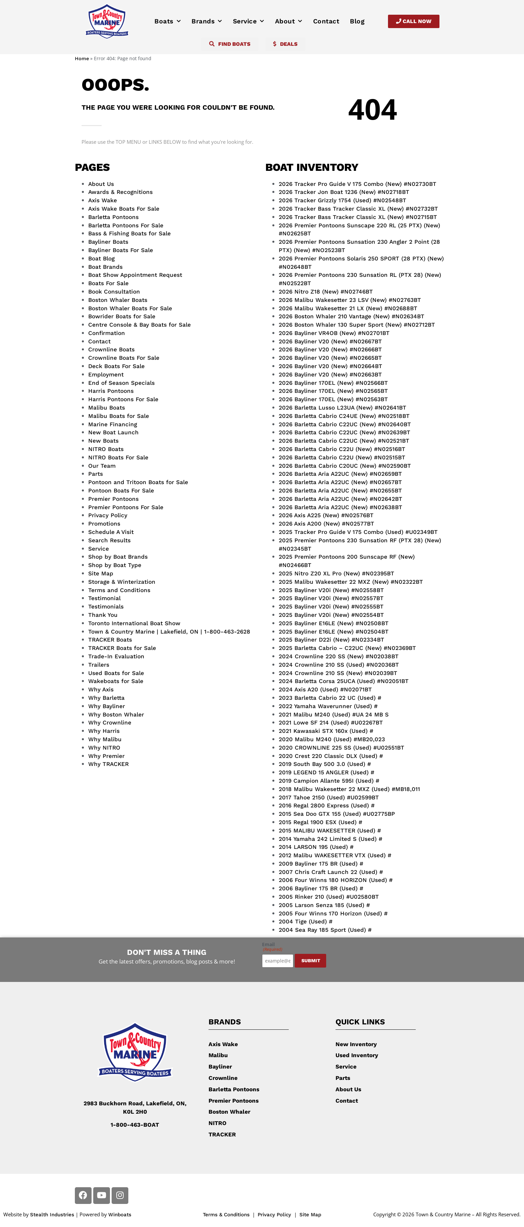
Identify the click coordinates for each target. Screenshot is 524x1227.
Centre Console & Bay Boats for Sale (139, 324)
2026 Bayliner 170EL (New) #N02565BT (333, 390)
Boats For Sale (108, 283)
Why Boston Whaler (116, 714)
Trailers (98, 664)
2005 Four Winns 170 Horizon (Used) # (333, 913)
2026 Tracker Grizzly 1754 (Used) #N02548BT (342, 200)
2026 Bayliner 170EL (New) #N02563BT (333, 399)
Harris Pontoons (111, 390)
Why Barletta (106, 697)
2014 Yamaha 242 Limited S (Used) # (330, 838)
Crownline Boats (111, 349)
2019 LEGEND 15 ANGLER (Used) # (326, 772)
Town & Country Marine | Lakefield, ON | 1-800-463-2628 (169, 631)
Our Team (102, 465)
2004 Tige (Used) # (306, 921)
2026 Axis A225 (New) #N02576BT (326, 515)
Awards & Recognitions (120, 192)
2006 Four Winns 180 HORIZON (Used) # (336, 880)
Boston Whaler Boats (117, 300)
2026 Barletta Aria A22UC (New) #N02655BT (340, 490)
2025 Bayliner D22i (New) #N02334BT (331, 639)
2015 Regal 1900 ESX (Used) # (320, 822)
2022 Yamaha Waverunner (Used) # (328, 706)
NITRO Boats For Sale (118, 457)
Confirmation (106, 333)
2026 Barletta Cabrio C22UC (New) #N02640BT (345, 424)
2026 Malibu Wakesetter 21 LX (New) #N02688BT (348, 308)
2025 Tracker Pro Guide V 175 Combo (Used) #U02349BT (358, 532)
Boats (167, 21)
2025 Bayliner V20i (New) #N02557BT (331, 598)
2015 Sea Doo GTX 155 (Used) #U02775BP (337, 813)
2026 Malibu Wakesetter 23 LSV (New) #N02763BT (350, 300)
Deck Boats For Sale (116, 366)
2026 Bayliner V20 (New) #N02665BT (330, 357)
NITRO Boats (106, 449)
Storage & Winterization (121, 581)
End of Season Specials (121, 382)
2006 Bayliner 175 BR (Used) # (321, 888)
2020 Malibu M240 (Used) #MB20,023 (332, 739)
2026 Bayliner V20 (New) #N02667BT (330, 341)
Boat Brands (105, 266)
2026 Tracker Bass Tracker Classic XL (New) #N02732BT (358, 208)
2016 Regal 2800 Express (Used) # (327, 805)
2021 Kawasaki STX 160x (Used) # (326, 731)
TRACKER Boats (110, 639)
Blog (357, 21)
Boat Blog (101, 258)
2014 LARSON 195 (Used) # (316, 847)
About (288, 21)
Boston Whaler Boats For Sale (130, 308)
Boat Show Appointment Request (135, 274)
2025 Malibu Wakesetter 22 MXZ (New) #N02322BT (351, 581)
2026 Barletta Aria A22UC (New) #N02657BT (340, 482)
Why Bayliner (106, 706)
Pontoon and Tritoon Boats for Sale (138, 482)
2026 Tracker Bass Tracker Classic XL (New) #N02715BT (358, 217)
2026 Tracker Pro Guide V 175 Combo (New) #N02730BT (357, 184)
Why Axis (101, 689)
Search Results (109, 540)
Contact (326, 21)
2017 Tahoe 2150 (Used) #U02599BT (329, 797)
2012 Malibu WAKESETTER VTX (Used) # (335, 855)
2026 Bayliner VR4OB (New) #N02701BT (334, 333)
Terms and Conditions (119, 590)
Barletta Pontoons (113, 217)
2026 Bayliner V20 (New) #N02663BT (330, 374)
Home (82, 59)
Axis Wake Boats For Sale (123, 208)
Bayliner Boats (108, 241)
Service (248, 21)
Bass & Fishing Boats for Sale (129, 233)
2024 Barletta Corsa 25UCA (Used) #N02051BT (344, 681)
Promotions (104, 523)
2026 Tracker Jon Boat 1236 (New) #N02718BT (344, 192)
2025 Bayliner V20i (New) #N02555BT (331, 606)
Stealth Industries (52, 1215)
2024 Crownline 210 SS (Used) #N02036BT (339, 664)
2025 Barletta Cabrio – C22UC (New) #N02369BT (347, 648)
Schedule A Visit (111, 532)
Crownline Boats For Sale (123, 357)
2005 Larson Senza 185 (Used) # (324, 905)
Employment (106, 374)
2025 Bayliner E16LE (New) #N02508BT (334, 623)
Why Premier (106, 756)
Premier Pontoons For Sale (125, 507)
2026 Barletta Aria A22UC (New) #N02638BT (340, 507)
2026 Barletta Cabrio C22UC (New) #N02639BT (344, 432)
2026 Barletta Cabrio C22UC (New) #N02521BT (344, 440)
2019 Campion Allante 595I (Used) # (329, 780)
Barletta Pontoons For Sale (125, 225)
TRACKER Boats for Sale (122, 648)
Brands (206, 21)
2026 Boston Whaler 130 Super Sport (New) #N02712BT (357, 324)
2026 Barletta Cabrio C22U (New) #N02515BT (342, 457)
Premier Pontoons (113, 498)
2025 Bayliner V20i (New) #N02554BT (331, 614)
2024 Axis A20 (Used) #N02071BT (325, 689)
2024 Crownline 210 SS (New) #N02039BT (338, 673)
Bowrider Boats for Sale (121, 316)
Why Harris (104, 731)
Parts (95, 473)
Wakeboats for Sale (115, 681)
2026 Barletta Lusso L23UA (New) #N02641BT (342, 407)
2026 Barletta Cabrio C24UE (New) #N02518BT (344, 416)
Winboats (119, 1215)
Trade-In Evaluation (116, 656)
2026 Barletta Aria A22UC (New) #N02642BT (340, 498)
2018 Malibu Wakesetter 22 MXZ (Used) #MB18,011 (349, 789)
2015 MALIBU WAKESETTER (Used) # (330, 830)
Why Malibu (105, 739)
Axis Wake (102, 200)
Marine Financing (112, 424)
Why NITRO (104, 747)
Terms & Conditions (226, 1215)
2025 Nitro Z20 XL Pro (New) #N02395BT (336, 573)
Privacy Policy (107, 515)
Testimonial (104, 598)
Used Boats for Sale (116, 673)
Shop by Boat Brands (118, 556)
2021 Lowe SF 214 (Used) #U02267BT (331, 722)
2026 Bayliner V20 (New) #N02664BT (330, 366)
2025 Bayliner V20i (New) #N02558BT (331, 590)
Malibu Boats (106, 407)
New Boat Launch (113, 432)
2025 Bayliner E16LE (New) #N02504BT (334, 631)
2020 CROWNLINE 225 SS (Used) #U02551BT (341, 747)
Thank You (103, 614)
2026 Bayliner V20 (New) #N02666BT (330, 349)
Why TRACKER (108, 764)
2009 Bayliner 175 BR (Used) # (321, 863)
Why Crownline (109, 722)
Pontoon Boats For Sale (121, 490)
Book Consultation (114, 291)
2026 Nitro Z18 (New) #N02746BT (326, 291)
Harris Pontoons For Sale (123, 399)
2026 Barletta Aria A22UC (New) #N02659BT (340, 473)
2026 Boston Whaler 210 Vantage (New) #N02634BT (351, 316)
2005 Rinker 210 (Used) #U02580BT (329, 896)
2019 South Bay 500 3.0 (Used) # (325, 764)
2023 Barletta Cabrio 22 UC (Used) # (330, 697)
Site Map (100, 573)
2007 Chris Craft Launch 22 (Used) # (331, 872)
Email (272, 947)
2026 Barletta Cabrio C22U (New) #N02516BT (342, 449)
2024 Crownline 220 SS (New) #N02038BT (339, 656)
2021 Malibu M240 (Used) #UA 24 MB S (334, 714)
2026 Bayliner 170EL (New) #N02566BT (333, 382)
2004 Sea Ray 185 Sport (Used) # (325, 929)
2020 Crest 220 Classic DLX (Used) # (331, 756)
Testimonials (106, 606)
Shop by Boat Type (114, 565)
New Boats (103, 440)
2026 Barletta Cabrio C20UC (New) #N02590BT (345, 465)
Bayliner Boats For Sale (120, 250)
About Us (101, 184)
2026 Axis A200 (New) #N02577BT (326, 523)
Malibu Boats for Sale (118, 416)
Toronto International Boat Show (134, 623)
